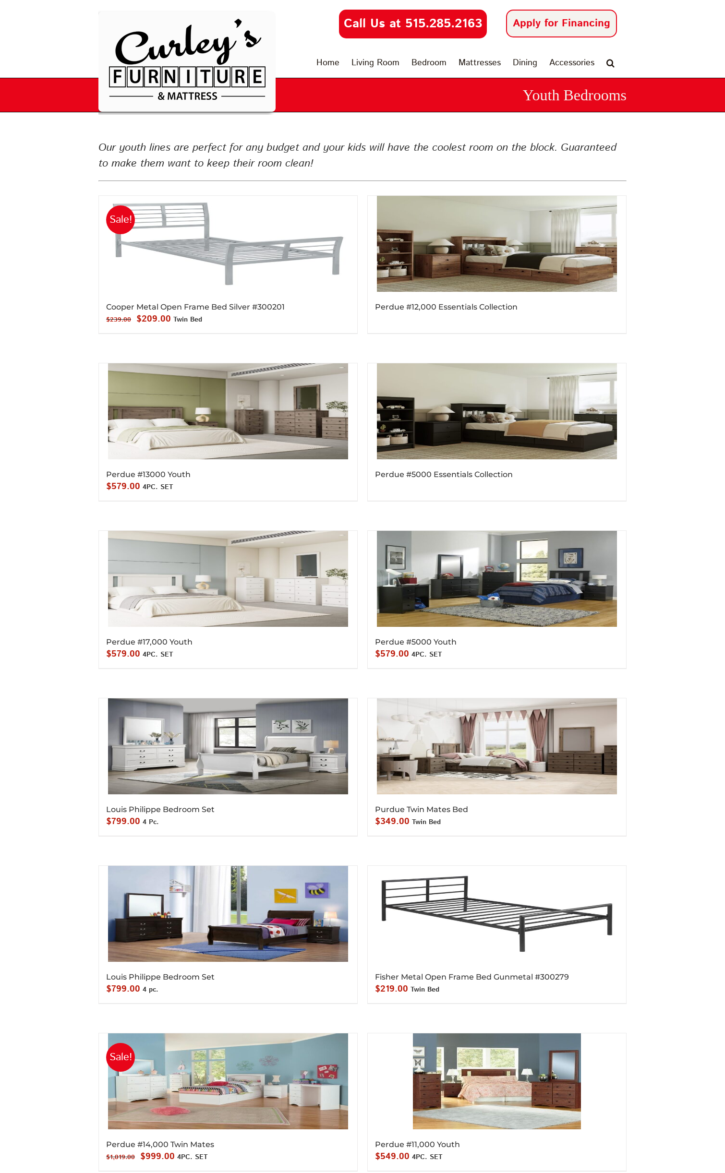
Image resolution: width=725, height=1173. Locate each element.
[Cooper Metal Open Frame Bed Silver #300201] (228, 244)
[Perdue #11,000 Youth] (497, 1081)
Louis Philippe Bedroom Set (160, 809)
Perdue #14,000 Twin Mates (160, 1144)
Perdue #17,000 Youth (149, 641)
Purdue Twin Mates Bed (421, 809)
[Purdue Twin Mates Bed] (497, 746)
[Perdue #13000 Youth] (228, 411)
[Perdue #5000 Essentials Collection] (497, 411)
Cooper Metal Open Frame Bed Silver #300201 (195, 306)
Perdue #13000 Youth (148, 474)
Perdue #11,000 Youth (417, 1144)
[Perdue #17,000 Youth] (228, 579)
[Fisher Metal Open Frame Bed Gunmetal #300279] (497, 914)
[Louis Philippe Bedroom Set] (228, 746)
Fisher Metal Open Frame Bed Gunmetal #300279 (472, 976)
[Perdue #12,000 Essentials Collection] (497, 244)
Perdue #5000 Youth (416, 641)
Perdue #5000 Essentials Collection (444, 474)
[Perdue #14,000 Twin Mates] (228, 1081)
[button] (610, 62)
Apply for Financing (561, 23)
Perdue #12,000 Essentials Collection (446, 306)
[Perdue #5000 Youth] (497, 579)
